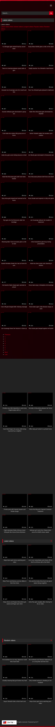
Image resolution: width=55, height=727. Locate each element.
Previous (7, 334)
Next (6, 352)
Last (6, 354)
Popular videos (39, 26)
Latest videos (5, 26)
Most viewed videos (16, 26)
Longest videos (28, 26)
